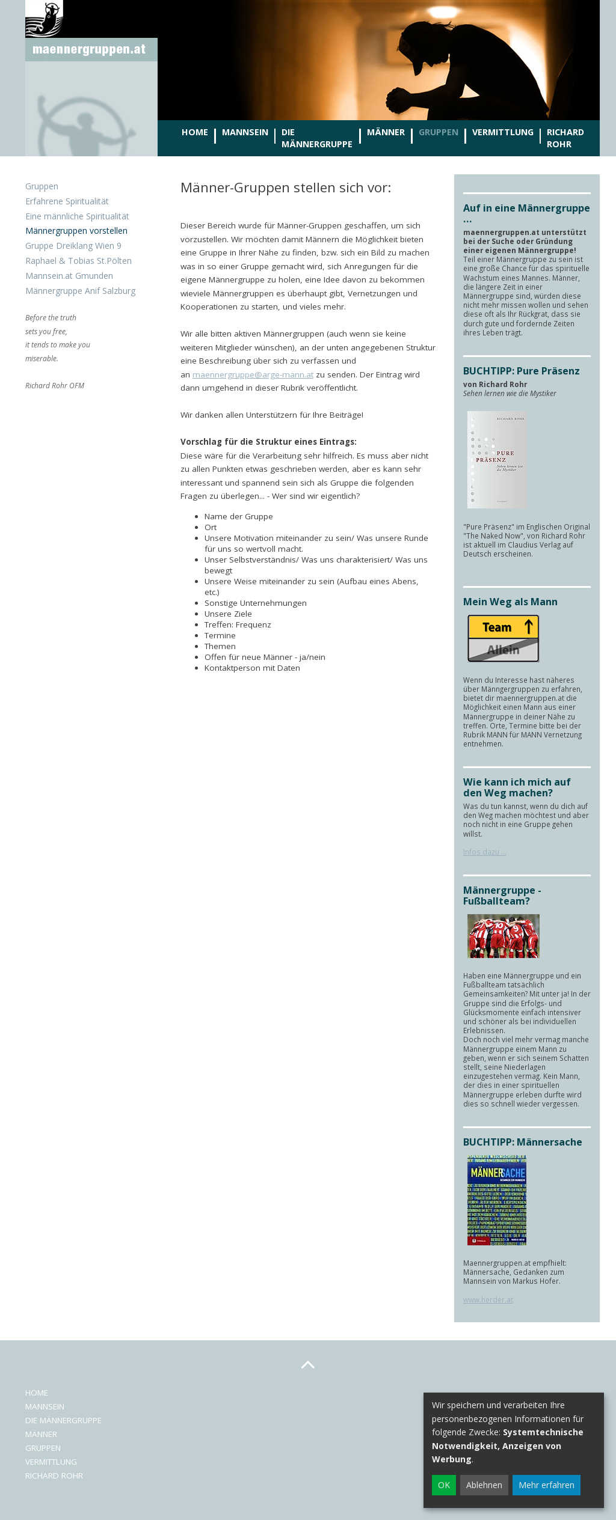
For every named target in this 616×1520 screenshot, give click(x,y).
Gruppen (438, 132)
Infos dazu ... (485, 851)
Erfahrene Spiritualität (67, 201)
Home (195, 132)
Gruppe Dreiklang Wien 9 (73, 245)
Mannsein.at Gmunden (69, 275)
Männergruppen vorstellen (76, 230)
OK (444, 1485)
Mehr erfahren (546, 1485)
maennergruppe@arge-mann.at (252, 374)
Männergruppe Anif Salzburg (80, 290)
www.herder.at (488, 1299)
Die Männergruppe (317, 138)
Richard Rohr (565, 138)
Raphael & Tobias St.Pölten (78, 260)
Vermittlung (503, 132)
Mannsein (245, 132)
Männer (386, 132)
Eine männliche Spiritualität (77, 216)
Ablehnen (484, 1485)
